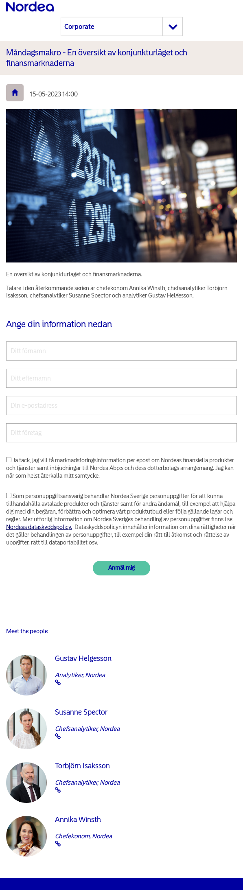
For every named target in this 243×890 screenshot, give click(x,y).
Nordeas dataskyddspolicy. (39, 527)
